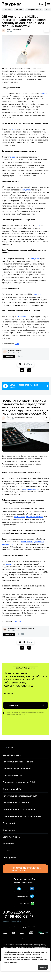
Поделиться (46, 30)
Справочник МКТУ (11, 799)
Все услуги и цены (11, 765)
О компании (8, 840)
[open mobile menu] (48, 4)
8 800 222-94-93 (16, 923)
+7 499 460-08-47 (17, 927)
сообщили (10, 572)
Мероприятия (9, 868)
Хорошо (43, 967)
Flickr (18, 349)
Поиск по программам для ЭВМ (18, 793)
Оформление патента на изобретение (21, 827)
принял (39, 231)
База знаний (8, 834)
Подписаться (25, 716)
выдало (14, 132)
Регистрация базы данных (15, 813)
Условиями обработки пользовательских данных (21, 957)
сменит (5, 96)
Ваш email (8, 704)
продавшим (37, 264)
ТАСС (45, 607)
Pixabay (19, 632)
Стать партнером (11, 847)
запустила (32, 195)
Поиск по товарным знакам (15, 779)
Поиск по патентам (12, 786)
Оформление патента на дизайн (18, 820)
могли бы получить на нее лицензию (30, 522)
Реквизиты (8, 854)
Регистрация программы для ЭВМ (19, 806)
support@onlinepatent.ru (11, 931)
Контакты (7, 861)
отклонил (23, 322)
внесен (13, 159)
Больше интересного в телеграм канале (25, 391)
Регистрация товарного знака (17, 772)
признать (39, 299)
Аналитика (8, 362)
